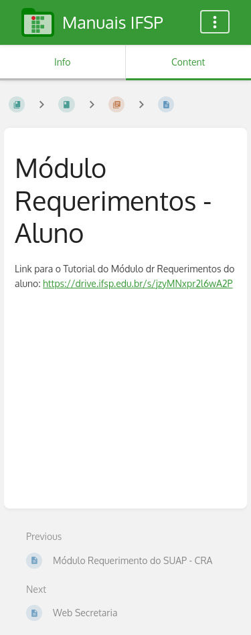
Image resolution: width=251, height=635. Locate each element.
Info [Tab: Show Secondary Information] (62, 62)
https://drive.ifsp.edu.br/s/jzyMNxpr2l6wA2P (137, 283)
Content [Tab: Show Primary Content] (188, 62)
